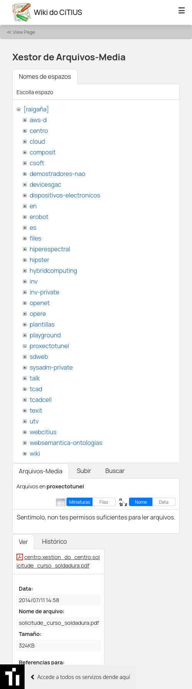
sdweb (39, 356)
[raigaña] (36, 109)
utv (34, 421)
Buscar (114, 471)
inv (34, 281)
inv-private (44, 292)
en (33, 206)
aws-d (38, 120)
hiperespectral (50, 249)
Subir (84, 471)
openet (40, 303)
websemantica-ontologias (66, 442)
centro (39, 130)
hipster (39, 260)
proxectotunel (49, 346)
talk (35, 378)
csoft (37, 163)
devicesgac (45, 184)
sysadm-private (51, 367)
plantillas (42, 324)
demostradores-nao (57, 173)
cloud (37, 141)
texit (36, 410)
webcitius (43, 432)
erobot (39, 217)
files (35, 238)
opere (38, 313)
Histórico (54, 541)
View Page (24, 31)
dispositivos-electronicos (65, 195)
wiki (35, 453)
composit (43, 152)
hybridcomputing (53, 270)
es (33, 227)
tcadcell (40, 399)
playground (45, 335)
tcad (36, 389)
